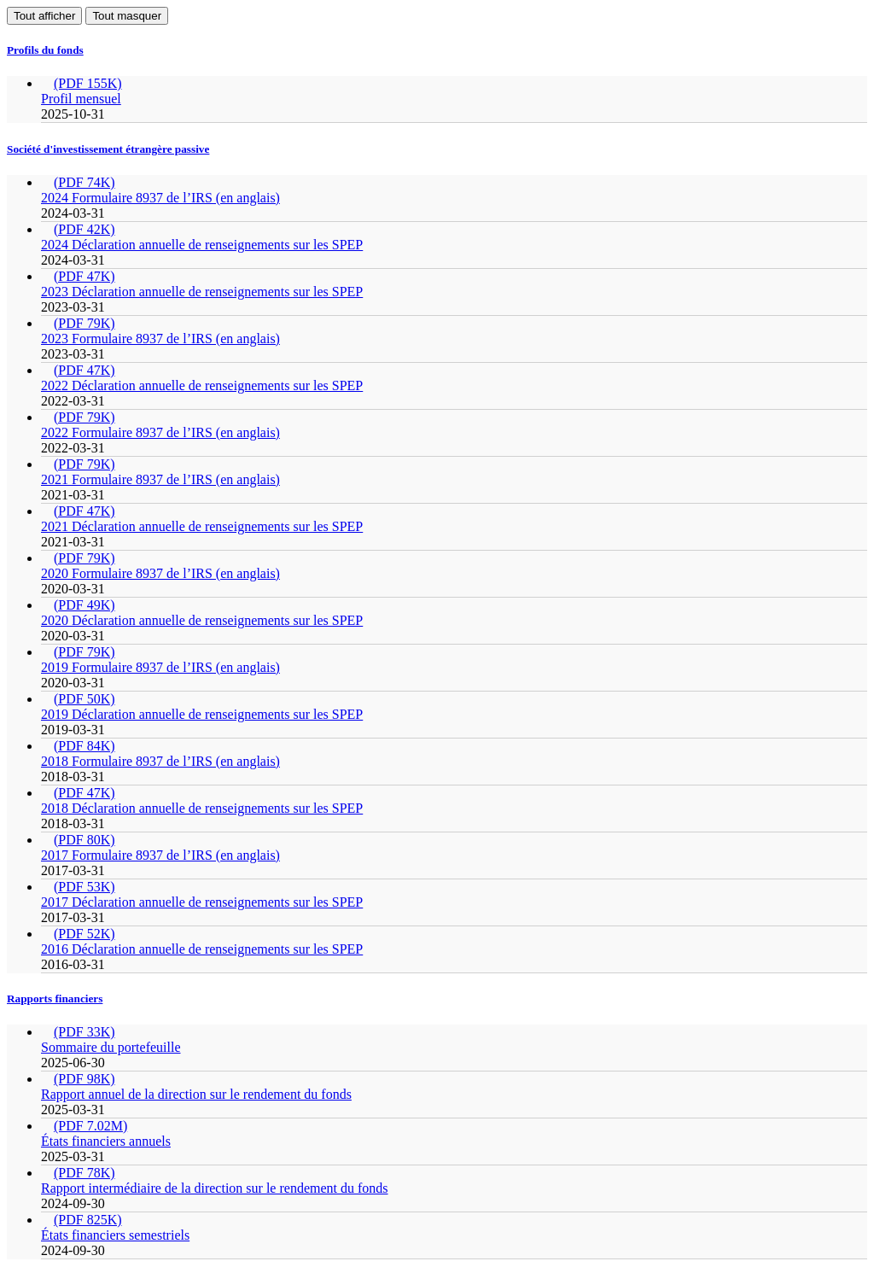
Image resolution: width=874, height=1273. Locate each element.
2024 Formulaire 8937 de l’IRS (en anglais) (160, 197)
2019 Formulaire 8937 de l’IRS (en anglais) (160, 667)
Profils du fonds (45, 50)
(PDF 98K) (84, 1079)
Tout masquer (126, 15)
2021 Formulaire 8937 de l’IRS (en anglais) (160, 479)
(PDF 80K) (84, 839)
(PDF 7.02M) (90, 1125)
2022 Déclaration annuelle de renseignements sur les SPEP (202, 385)
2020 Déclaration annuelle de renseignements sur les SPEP (202, 620)
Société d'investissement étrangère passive (108, 149)
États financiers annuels (106, 1141)
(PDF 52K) (84, 933)
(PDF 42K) (84, 229)
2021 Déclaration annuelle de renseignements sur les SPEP (202, 526)
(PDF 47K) (84, 276)
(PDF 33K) (84, 1032)
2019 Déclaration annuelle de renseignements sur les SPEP (202, 714)
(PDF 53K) (84, 886)
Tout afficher (44, 15)
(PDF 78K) (84, 1172)
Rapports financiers (54, 998)
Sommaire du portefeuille (111, 1047)
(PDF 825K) (88, 1219)
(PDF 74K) (84, 182)
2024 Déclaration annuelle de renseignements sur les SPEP (202, 244)
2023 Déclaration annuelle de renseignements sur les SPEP (202, 291)
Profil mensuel (81, 98)
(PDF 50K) (84, 699)
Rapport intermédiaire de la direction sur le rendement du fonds (214, 1188)
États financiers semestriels (115, 1235)
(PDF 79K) (84, 323)
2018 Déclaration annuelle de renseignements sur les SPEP (202, 808)
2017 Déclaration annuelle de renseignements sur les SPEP (202, 902)
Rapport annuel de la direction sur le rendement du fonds (196, 1094)
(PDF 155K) (88, 83)
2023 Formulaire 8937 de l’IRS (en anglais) (160, 338)
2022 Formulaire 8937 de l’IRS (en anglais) (160, 432)
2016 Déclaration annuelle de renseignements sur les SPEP (202, 949)
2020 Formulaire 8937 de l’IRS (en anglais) (160, 573)
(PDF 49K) (84, 605)
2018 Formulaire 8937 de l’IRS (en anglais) (160, 761)
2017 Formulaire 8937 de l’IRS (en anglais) (160, 855)
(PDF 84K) (84, 746)
